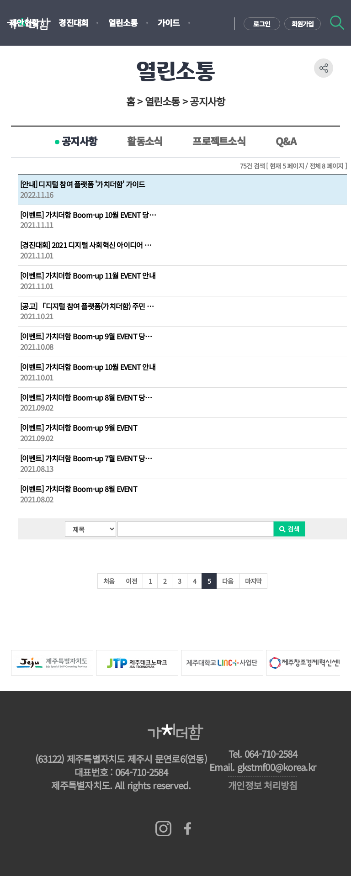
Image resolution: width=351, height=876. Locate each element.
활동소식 (144, 140)
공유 (323, 68)
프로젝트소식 (218, 140)
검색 (337, 23)
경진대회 (73, 22)
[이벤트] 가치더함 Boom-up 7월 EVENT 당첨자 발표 (88, 458)
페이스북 (188, 829)
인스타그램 (163, 829)
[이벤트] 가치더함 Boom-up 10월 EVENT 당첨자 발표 (88, 215)
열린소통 (123, 22)
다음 (228, 581)
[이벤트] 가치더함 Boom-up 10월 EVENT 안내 (87, 367)
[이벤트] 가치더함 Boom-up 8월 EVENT (78, 489)
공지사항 (79, 140)
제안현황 (24, 22)
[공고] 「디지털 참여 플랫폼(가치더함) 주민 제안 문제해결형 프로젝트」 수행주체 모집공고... (88, 306)
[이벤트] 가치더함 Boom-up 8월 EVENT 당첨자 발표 (88, 397)
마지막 (253, 581)
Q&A (286, 140)
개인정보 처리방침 (262, 785)
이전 (131, 581)
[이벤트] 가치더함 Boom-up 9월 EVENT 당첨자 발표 (88, 336)
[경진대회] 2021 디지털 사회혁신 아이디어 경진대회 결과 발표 (88, 245)
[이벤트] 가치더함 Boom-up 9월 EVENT (78, 427)
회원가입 (303, 23)
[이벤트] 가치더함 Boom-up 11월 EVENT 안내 (87, 275)
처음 (109, 581)
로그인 (261, 23)
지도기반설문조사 (39, 51)
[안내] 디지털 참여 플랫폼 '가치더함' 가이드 (82, 184)
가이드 (169, 22)
